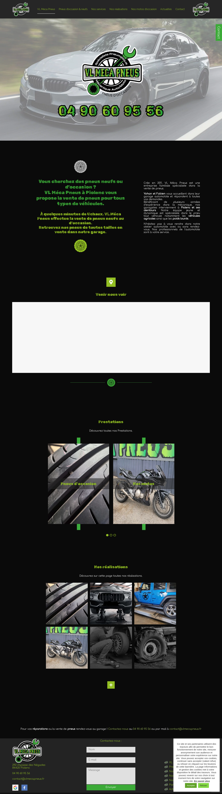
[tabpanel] (78, 484)
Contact (218, 32)
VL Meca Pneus (46, 9)
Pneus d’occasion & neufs (73, 9)
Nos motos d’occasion (144, 9)
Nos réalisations (118, 9)
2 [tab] (111, 535)
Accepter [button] (191, 785)
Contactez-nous (118, 729)
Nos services (98, 9)
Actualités (166, 9)
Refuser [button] (203, 785)
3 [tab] (114, 535)
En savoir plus (202, 781)
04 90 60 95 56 (142, 729)
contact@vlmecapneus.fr (185, 729)
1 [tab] (107, 535)
